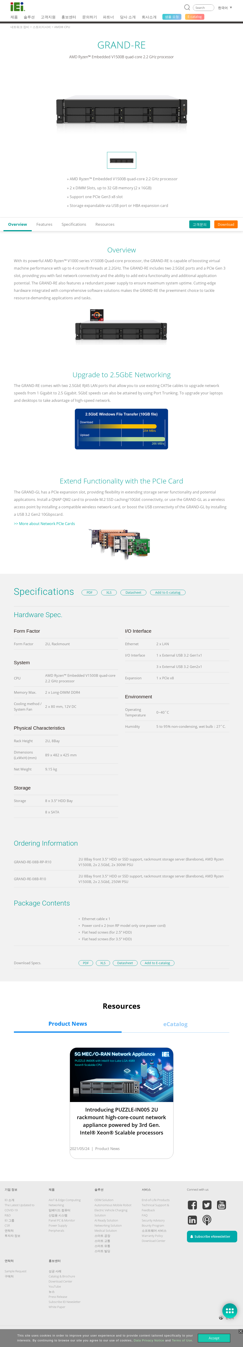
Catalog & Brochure (62, 1276)
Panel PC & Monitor (62, 1220)
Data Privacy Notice (149, 1340)
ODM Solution (104, 1200)
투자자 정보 (12, 1236)
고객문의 (200, 224)
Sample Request (15, 1271)
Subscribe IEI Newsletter (65, 1302)
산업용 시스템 (58, 1215)
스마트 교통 (102, 1241)
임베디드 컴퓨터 (59, 1210)
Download (226, 224)
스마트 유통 (102, 1246)
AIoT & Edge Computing (65, 1200)
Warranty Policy (152, 1236)
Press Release (58, 1297)
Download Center (153, 1241)
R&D (8, 1215)
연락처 (9, 1230)
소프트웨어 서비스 (154, 1230)
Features (44, 224)
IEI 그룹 (9, 1220)
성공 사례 (55, 1271)
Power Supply (58, 1225)
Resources (104, 224)
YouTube (55, 1286)
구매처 (9, 1276)
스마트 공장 (102, 1236)
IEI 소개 (9, 1200)
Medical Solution (106, 1230)
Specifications (74, 224)
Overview (17, 224)
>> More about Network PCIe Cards (44, 523)
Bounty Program (153, 1225)
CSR (7, 1225)
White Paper (57, 1307)
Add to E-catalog (167, 592)
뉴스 (52, 1291)
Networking (56, 1205)
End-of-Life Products (156, 1200)
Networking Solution (108, 1225)
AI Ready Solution (106, 1220)
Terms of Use (182, 1340)
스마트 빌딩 (102, 1251)
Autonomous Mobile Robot (113, 1205)
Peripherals (56, 1230)
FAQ (145, 1215)
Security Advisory (153, 1220)
